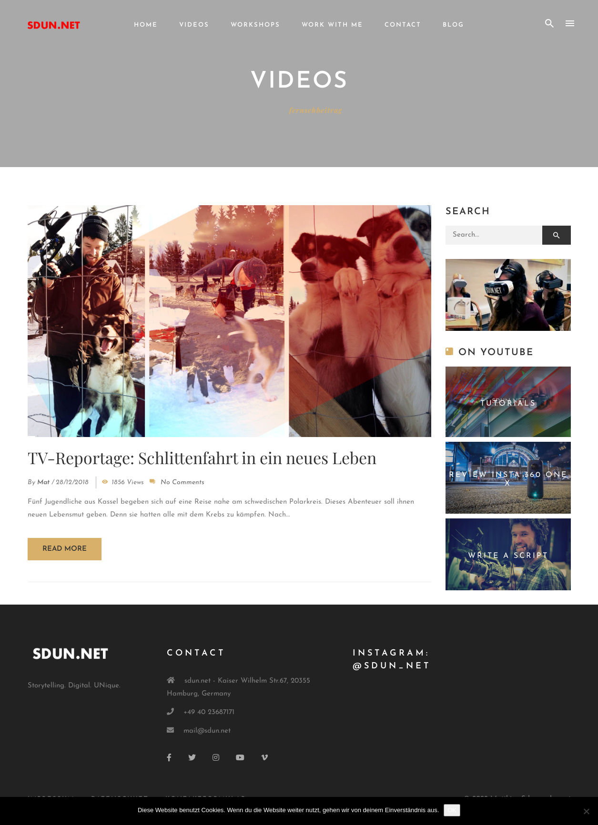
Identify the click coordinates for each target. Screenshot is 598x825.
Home (146, 25)
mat (43, 482)
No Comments (182, 482)
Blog (453, 25)
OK (451, 810)
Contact (403, 25)
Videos (194, 25)
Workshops (255, 25)
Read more (64, 549)
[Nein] (586, 811)
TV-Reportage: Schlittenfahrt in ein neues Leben (202, 457)
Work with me (332, 25)
